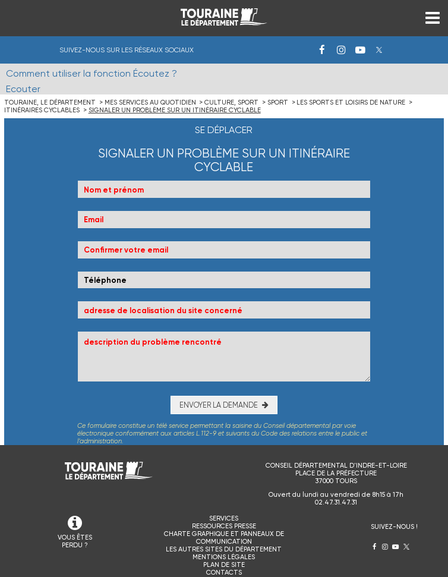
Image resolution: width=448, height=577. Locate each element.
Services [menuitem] (223, 518)
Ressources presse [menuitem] (224, 526)
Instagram (341, 49)
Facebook (322, 49)
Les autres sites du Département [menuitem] (224, 549)
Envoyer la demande (218, 405)
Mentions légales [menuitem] (224, 557)
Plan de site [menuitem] (224, 565)
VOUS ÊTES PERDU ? (75, 541)
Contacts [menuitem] (224, 572)
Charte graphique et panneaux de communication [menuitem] (224, 538)
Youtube (360, 49)
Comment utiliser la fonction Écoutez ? (91, 73)
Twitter (379, 49)
